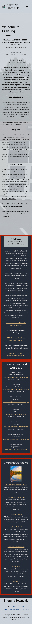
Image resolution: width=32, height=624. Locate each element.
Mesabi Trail (16, 581)
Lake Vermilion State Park (16, 547)
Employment (25, 609)
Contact (5, 609)
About (14, 606)
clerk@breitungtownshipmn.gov (16, 47)
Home (8, 606)
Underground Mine (16, 514)
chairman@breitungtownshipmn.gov (16, 377)
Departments (14, 609)
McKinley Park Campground (16, 497)
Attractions (22, 606)
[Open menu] (27, 6)
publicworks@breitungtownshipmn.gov (16, 439)
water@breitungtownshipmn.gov (16, 449)
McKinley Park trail (16, 527)
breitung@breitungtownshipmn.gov (16, 427)
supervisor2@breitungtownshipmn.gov (16, 389)
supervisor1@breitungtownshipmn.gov (16, 402)
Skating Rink (16, 566)
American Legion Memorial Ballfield (16, 485)
